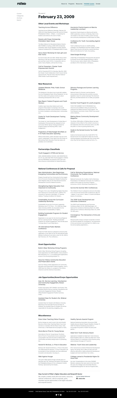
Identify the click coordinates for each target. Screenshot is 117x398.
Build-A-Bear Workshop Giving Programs (52, 248)
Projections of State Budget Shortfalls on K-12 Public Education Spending (52, 133)
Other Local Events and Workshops (53, 24)
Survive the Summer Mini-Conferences (84, 188)
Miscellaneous (44, 316)
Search (19, 20)
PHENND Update (89, 4)
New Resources (45, 84)
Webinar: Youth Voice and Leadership (83, 345)
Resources (79, 4)
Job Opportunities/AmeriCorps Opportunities (58, 277)
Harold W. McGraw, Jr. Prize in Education (52, 345)
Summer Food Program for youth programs (85, 103)
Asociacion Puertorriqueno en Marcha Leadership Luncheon (84, 28)
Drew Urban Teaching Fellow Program (51, 319)
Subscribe (80, 378)
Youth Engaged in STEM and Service (51, 153)
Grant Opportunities (47, 244)
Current (19, 13)
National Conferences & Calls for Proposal (56, 169)
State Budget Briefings (78, 54)
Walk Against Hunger (45, 356)
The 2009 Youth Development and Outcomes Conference (82, 200)
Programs (71, 4)
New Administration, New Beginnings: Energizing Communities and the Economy (53, 173)
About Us (64, 4)
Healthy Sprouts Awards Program (82, 319)
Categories (20, 16)
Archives (19, 18)
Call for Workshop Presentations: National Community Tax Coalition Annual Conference (85, 174)
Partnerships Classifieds (49, 149)
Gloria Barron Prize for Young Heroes (51, 331)
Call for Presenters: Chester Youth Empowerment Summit (50, 67)
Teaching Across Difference (48, 27)
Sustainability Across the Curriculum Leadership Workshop (50, 200)
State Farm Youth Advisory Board (82, 333)
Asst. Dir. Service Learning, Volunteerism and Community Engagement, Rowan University (52, 282)
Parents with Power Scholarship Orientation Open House (49, 40)
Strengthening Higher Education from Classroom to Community (51, 187)
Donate (98, 4)
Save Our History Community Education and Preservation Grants (52, 261)
